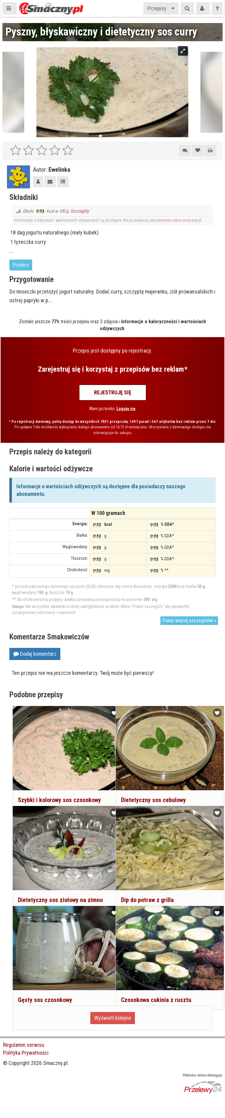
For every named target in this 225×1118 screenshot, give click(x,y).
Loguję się (126, 408)
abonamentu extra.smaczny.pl (175, 220)
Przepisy (156, 8)
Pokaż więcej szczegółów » (189, 620)
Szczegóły (79, 211)
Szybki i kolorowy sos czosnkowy (58, 790)
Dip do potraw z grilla (146, 890)
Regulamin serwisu (23, 1045)
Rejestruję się (112, 392)
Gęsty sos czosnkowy (44, 990)
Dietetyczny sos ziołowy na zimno (59, 890)
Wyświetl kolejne (112, 1018)
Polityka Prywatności (26, 1053)
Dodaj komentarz (34, 654)
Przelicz (21, 265)
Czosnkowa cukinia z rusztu (155, 990)
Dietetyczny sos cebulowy (152, 790)
